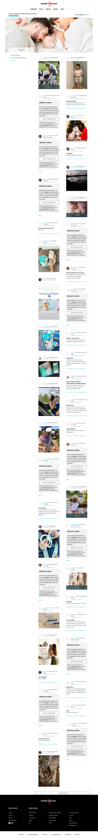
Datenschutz (21, 834)
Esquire (70, 820)
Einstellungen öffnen (49, 119)
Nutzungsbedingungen (33, 834)
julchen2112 (46, 326)
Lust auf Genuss (52, 820)
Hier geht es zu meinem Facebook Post (76, 368)
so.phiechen (46, 383)
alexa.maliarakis (74, 115)
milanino (45, 526)
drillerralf (73, 223)
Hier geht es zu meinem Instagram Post (76, 108)
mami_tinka (45, 751)
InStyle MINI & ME (73, 822)
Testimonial (45, 357)
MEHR (40, 171)
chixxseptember (74, 95)
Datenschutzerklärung (48, 124)
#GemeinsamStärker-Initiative (18, 57)
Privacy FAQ (44, 834)
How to (41, 9)
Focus (70, 817)
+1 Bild (49, 87)
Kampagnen (33, 9)
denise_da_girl (74, 267)
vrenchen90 (45, 422)
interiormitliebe (74, 567)
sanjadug (73, 443)
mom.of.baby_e (74, 524)
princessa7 (73, 148)
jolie (30, 822)
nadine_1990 (46, 57)
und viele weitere (73, 825)
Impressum (77, 834)
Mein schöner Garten (74, 812)
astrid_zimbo (74, 197)
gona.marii (73, 614)
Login (62, 9)
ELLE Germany (32, 817)
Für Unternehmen (13, 820)
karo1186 (73, 289)
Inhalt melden (68, 834)
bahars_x (45, 689)
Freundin (31, 815)
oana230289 (73, 486)
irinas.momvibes (47, 241)
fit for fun (71, 815)
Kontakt (55, 9)
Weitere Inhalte (62, 793)
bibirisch (45, 733)
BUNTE (50, 822)
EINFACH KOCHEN (53, 815)
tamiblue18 (73, 57)
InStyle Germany (32, 812)
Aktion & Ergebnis (15, 55)
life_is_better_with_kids (48, 607)
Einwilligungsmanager (56, 834)
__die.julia (73, 681)
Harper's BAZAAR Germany (55, 812)
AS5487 (44, 278)
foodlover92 (45, 459)
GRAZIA (30, 820)
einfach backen (52, 817)
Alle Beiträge (14, 60)
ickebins (45, 95)
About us (48, 9)
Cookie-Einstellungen (44, 125)
